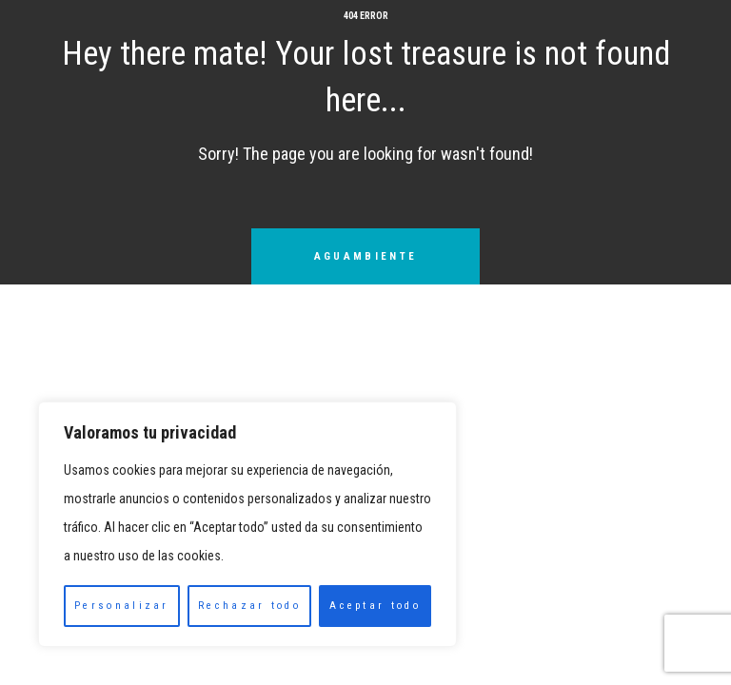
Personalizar (121, 605)
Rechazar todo (249, 605)
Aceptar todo (375, 605)
